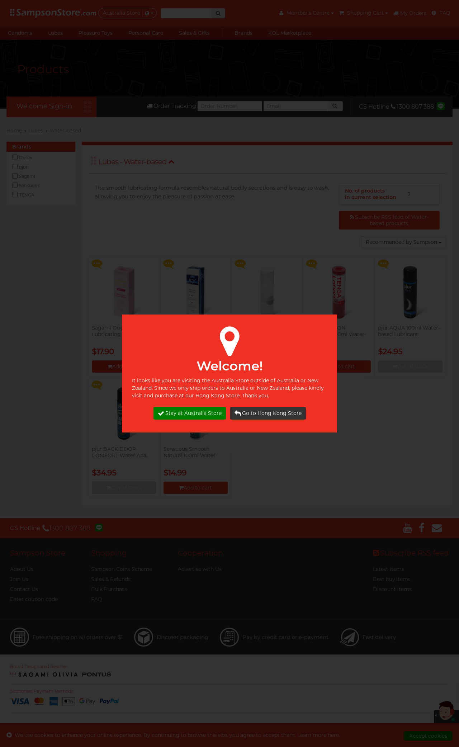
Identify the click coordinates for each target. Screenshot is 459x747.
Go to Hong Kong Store (268, 413)
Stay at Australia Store (190, 413)
